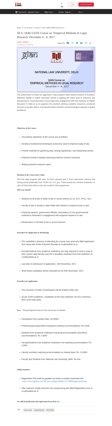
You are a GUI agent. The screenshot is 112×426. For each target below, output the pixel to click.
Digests (67, 12)
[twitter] (72, 43)
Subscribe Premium (86, 4)
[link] (86, 43)
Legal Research (39, 410)
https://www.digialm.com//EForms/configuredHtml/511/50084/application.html (54, 381)
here (58, 401)
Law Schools (27, 28)
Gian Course (28, 410)
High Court (48, 12)
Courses (37, 28)
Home (19, 28)
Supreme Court (33, 12)
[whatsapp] (77, 43)
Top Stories (22, 12)
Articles (61, 12)
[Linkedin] (81, 43)
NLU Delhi (50, 410)
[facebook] (68, 43)
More (81, 12)
